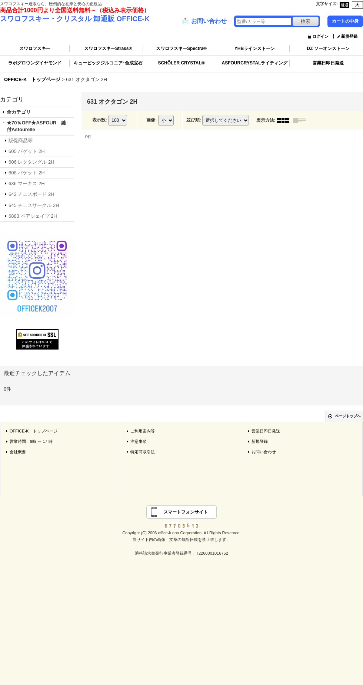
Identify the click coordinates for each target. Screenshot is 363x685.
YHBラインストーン (254, 48)
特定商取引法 (142, 452)
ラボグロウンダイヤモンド (34, 63)
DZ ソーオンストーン (328, 48)
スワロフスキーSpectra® (181, 48)
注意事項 (138, 441)
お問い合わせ (204, 21)
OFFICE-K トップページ (33, 431)
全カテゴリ (19, 112)
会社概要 (18, 452)
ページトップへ (348, 416)
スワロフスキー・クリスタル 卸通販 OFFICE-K (74, 19)
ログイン (320, 36)
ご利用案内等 (142, 431)
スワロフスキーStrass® (108, 48)
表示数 (99, 120)
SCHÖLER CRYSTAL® (181, 63)
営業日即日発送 (328, 63)
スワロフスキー (34, 48)
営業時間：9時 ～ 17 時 (31, 441)
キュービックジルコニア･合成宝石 (108, 63)
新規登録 (349, 36)
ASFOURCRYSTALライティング (255, 63)
